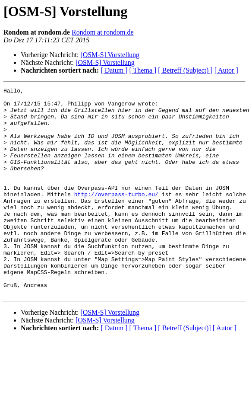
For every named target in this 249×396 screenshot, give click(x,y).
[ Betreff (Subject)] (184, 369)
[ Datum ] (114, 70)
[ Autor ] (226, 70)
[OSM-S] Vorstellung (109, 54)
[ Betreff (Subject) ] (185, 70)
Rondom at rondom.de (103, 32)
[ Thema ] (143, 70)
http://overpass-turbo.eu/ (116, 216)
